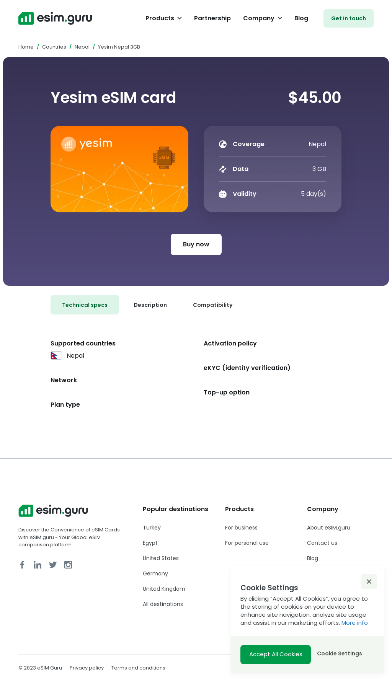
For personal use (247, 543)
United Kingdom (164, 589)
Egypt (150, 543)
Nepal (82, 47)
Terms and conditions (138, 667)
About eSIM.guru (328, 527)
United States (161, 558)
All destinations (163, 604)
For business (241, 527)
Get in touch (348, 18)
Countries (54, 47)
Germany (155, 573)
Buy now (196, 244)
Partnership (212, 18)
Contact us (322, 543)
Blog (301, 18)
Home (26, 47)
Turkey (152, 527)
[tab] (85, 304)
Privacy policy (87, 667)
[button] (369, 581)
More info (354, 623)
